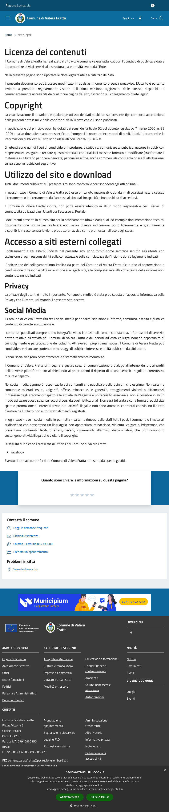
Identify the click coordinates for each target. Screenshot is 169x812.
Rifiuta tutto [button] (100, 796)
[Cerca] (161, 18)
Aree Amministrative (15, 666)
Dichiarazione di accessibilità (95, 756)
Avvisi (131, 672)
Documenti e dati (13, 700)
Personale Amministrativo (19, 693)
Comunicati (134, 666)
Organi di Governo (14, 659)
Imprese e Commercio (58, 672)
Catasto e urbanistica (57, 679)
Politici (6, 686)
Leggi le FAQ (52, 739)
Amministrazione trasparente (96, 723)
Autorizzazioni (94, 697)
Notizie (131, 659)
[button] (85, 805)
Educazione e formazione (101, 659)
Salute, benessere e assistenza (98, 687)
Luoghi (131, 691)
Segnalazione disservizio (59, 732)
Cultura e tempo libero (58, 666)
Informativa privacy (98, 739)
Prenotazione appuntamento (53, 723)
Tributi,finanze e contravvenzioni (95, 668)
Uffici (5, 672)
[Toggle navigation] (7, 18)
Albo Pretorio (93, 732)
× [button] (164, 770)
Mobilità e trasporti (56, 686)
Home (8, 34)
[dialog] (84, 789)
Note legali (92, 746)
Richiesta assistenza (57, 746)
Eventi (131, 698)
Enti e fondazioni (13, 679)
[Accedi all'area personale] (152, 5)
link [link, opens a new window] (121, 789)
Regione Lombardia (18, 5)
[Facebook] (138, 18)
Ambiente (91, 678)
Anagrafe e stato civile (58, 659)
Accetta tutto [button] (69, 797)
